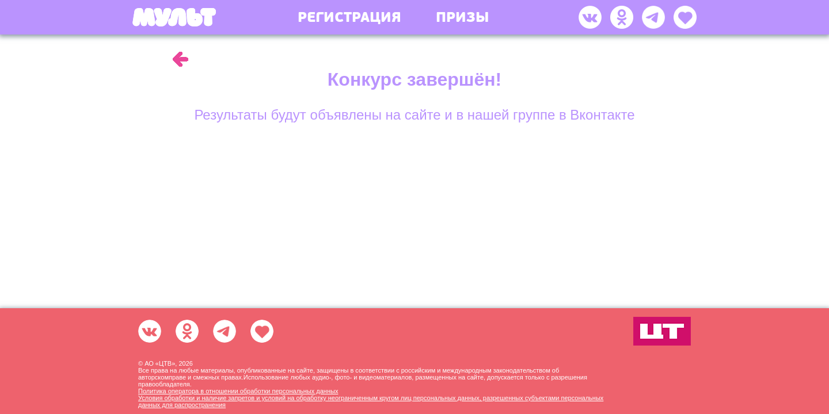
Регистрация (349, 17)
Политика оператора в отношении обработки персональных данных (238, 391)
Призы (462, 17)
